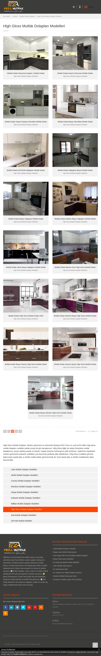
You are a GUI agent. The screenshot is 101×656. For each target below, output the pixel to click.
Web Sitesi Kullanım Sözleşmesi (25, 636)
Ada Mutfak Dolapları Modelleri (23, 515)
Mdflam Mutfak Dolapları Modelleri (25, 504)
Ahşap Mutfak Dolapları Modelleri (24, 492)
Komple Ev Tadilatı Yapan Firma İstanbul (67, 579)
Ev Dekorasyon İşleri (60, 569)
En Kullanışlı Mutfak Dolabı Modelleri (65, 562)
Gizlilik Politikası (8, 636)
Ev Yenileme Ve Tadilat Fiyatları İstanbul (66, 573)
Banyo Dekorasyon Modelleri (63, 559)
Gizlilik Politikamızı (20, 654)
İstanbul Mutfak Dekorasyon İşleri (64, 576)
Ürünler (15, 16)
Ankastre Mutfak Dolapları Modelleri (25, 498)
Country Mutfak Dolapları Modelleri (25, 481)
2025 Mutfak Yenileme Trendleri (63, 549)
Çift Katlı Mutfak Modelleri (21, 521)
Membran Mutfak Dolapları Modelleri (26, 487)
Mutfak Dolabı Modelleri (27, 16)
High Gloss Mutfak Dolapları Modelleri (49, 16)
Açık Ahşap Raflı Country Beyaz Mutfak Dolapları (70, 555)
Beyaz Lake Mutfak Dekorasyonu (64, 552)
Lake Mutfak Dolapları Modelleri (24, 469)
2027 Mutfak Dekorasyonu (62, 566)
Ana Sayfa (6, 16)
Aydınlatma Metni (42, 636)
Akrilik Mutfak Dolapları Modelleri (24, 475)
